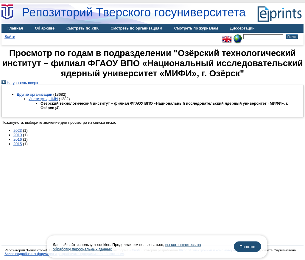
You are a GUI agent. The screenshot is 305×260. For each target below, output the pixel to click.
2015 (17, 144)
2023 (17, 130)
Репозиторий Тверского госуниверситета (134, 12)
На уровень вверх (19, 83)
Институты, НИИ (43, 99)
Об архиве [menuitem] (45, 28)
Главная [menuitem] (15, 28)
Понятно (247, 246)
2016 (17, 139)
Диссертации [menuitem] (242, 28)
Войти (9, 36)
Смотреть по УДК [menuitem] (82, 28)
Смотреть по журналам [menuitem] (196, 28)
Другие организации (34, 94)
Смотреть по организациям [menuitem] (136, 28)
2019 (17, 135)
